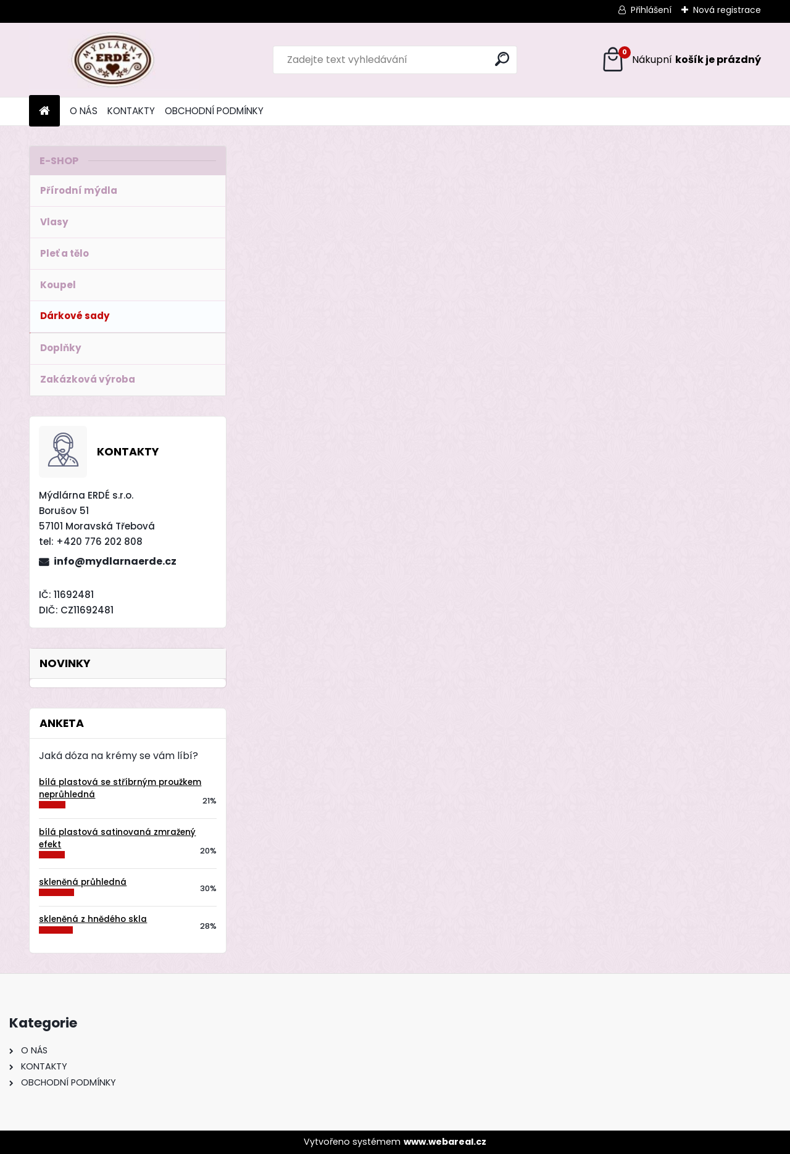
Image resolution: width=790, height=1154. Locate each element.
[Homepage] (44, 111)
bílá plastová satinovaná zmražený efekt (117, 838)
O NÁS (84, 110)
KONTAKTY (131, 110)
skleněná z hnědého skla (93, 919)
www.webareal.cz (445, 1141)
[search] (502, 59)
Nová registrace (727, 10)
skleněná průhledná (83, 882)
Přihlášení (651, 10)
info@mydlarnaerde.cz (115, 561)
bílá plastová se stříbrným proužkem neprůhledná (120, 788)
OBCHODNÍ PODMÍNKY (214, 110)
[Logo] (114, 60)
